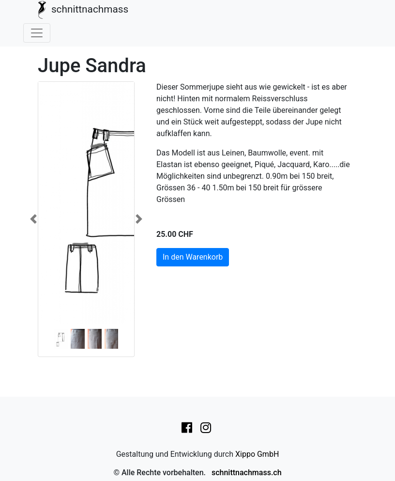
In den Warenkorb (193, 257)
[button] (33, 219)
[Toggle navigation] (36, 33)
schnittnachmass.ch (247, 472)
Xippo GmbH (257, 454)
